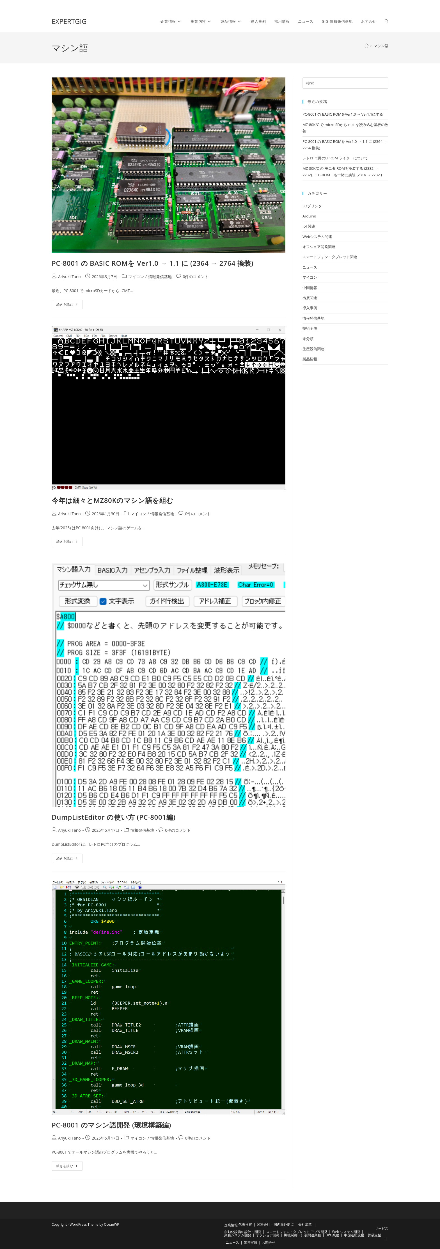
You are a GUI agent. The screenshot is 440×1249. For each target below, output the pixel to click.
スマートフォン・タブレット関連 (329, 256)
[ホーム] (366, 45)
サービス (381, 1228)
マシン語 (381, 45)
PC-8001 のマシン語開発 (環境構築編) (111, 1124)
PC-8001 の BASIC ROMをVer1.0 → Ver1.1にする (342, 114)
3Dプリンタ (312, 205)
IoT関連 (308, 226)
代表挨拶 (245, 1224)
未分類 (307, 338)
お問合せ (268, 1242)
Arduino (309, 216)
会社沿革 (305, 1224)
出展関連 (309, 297)
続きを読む (69, 303)
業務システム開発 (237, 1235)
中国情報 (309, 287)
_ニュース (231, 1242)
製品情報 (309, 358)
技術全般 (309, 328)
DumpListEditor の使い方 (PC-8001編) (113, 817)
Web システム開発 (346, 1231)
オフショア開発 (267, 1235)
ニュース (309, 267)
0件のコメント (195, 276)
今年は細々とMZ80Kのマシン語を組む (112, 500)
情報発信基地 (160, 276)
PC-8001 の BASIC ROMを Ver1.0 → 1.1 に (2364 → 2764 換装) (152, 263)
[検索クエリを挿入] (345, 83)
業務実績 (250, 1242)
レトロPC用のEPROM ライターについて (335, 158)
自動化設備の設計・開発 (242, 1231)
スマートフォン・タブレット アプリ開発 (296, 1231)
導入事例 (309, 307)
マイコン (136, 276)
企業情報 (231, 1225)
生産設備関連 (313, 348)
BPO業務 (332, 1235)
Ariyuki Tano (69, 276)
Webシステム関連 (317, 236)
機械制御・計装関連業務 (302, 1235)
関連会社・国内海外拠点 (275, 1224)
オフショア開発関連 (318, 246)
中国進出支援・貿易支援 (362, 1235)
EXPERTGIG (69, 21)
